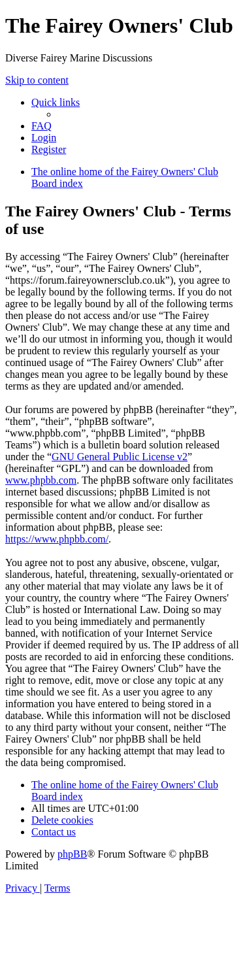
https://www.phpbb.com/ (56, 539)
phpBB (72, 854)
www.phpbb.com (40, 480)
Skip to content (37, 80)
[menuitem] (41, 125)
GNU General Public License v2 (120, 456)
